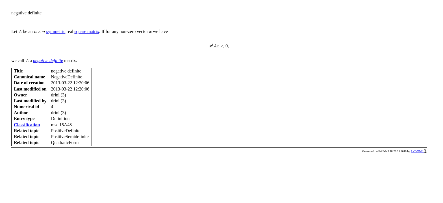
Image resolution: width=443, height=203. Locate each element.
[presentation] (20, 31)
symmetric (56, 31)
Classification (27, 124)
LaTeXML (419, 151)
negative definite (48, 60)
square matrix (86, 31)
